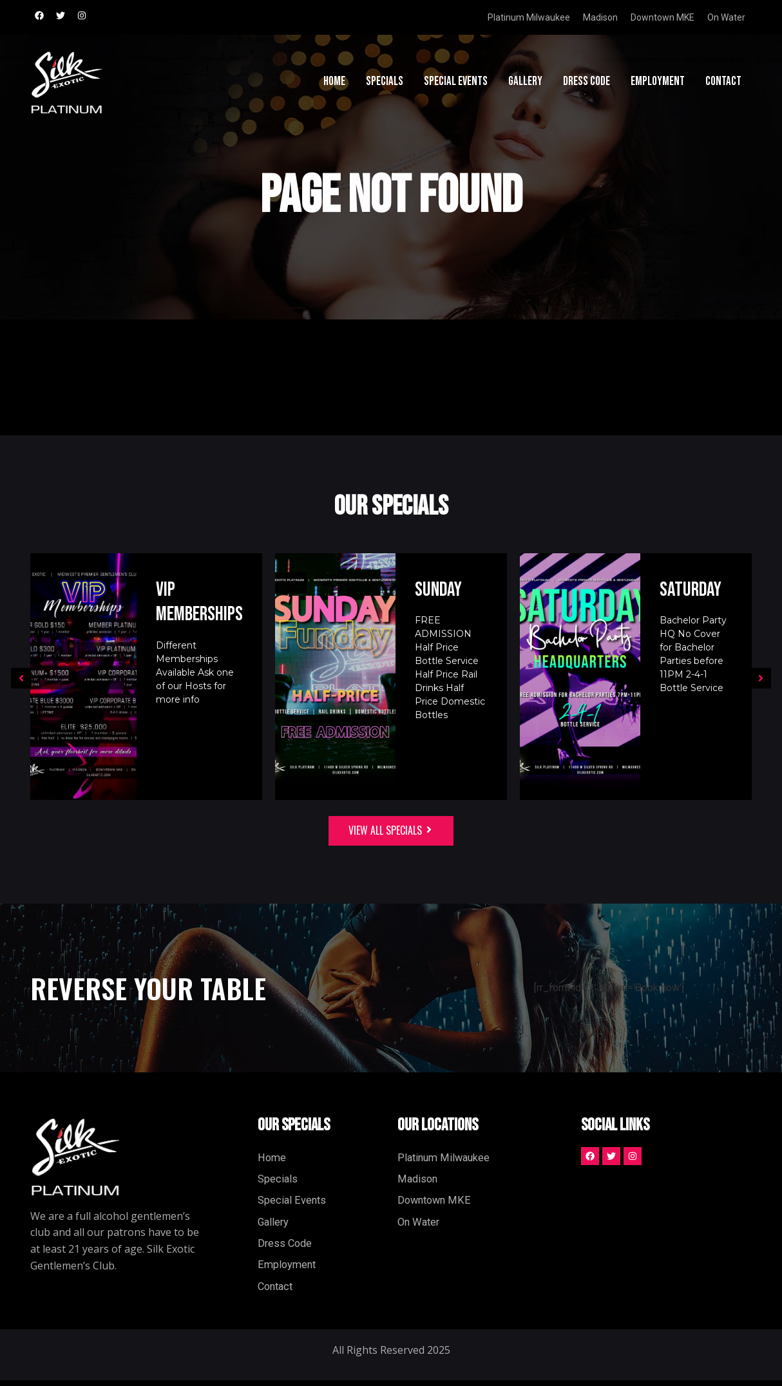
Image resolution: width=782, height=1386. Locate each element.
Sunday (439, 589)
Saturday (692, 589)
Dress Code (586, 83)
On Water (726, 17)
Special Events (456, 83)
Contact (723, 83)
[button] (21, 678)
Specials (384, 83)
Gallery (525, 83)
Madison (600, 17)
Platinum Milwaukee (529, 17)
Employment (658, 83)
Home (334, 83)
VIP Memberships (199, 602)
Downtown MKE (662, 17)
